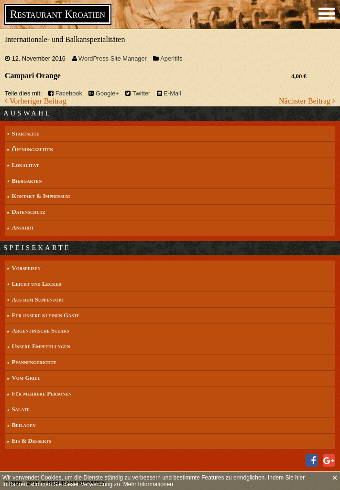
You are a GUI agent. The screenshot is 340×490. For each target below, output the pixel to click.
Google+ (107, 93)
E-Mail (172, 93)
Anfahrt (22, 227)
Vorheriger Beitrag (35, 101)
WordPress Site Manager (112, 58)
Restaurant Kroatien (57, 14)
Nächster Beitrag (307, 101)
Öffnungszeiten (32, 149)
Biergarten (26, 180)
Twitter (141, 93)
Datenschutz (28, 212)
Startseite (25, 133)
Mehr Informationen (148, 484)
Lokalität (25, 165)
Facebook (68, 93)
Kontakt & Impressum (40, 196)
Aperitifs (171, 58)
